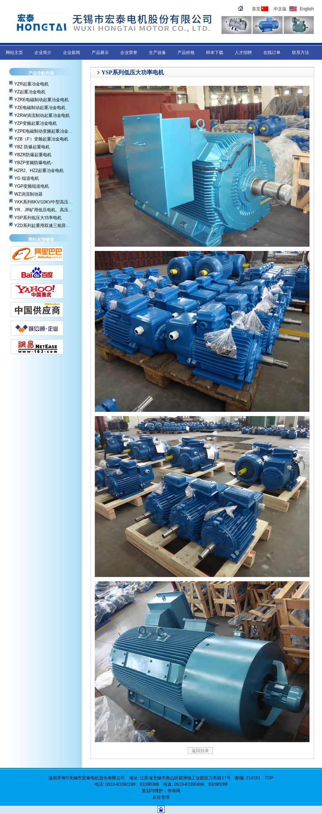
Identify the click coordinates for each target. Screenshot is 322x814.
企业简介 (43, 52)
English (307, 8)
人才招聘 (243, 52)
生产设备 (157, 52)
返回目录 (200, 750)
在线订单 (271, 52)
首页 (256, 8)
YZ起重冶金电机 (29, 91)
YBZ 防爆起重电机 (32, 146)
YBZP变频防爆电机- (33, 162)
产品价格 (186, 52)
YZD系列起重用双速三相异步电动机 (48, 225)
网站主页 (14, 52)
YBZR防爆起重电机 (33, 154)
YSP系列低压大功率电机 (38, 217)
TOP (269, 777)
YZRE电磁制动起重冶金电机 (41, 99)
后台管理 (161, 797)
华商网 (173, 790)
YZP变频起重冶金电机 (35, 123)
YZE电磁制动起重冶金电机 (39, 107)
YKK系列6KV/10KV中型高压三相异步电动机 (56, 201)
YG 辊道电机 (26, 178)
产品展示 (100, 52)
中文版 (280, 8)
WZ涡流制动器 (28, 194)
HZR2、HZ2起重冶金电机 (39, 170)
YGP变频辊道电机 (31, 186)
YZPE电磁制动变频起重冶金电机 (45, 131)
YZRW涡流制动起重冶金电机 (42, 115)
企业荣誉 (128, 52)
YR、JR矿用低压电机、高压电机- (46, 209)
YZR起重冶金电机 (31, 84)
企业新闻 (71, 52)
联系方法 (300, 52)
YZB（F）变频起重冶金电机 (41, 139)
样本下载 (214, 52)
